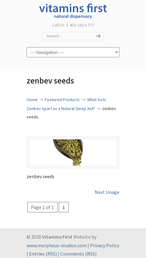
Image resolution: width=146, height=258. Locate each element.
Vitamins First (73, 10)
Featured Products (62, 99)
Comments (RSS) (78, 254)
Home (32, 99)
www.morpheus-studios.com (57, 245)
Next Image (107, 192)
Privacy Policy (104, 245)
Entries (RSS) (43, 254)
